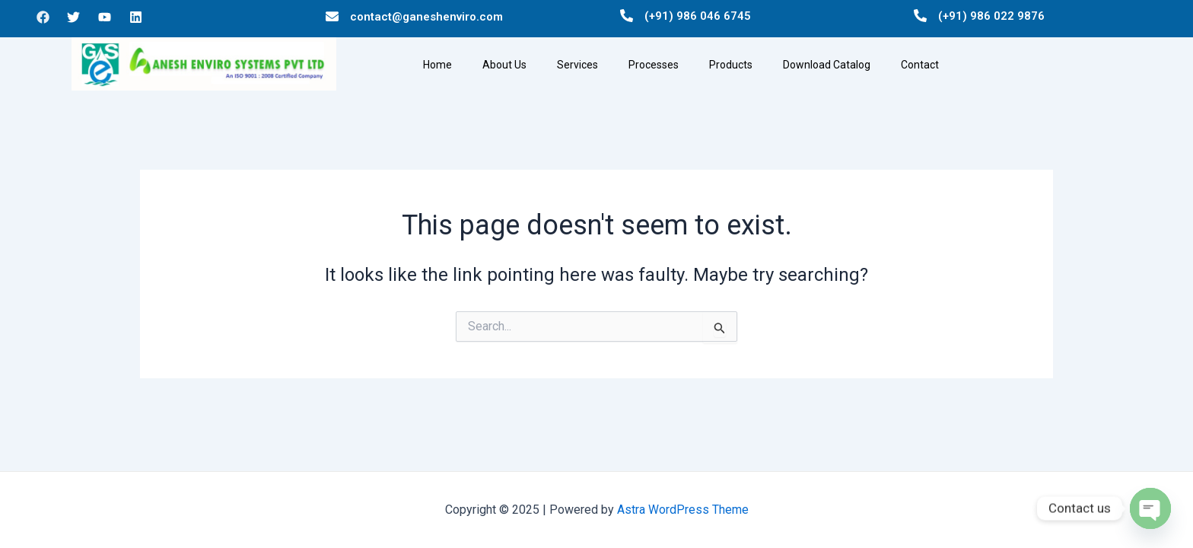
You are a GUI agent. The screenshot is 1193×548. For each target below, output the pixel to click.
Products (730, 65)
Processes (653, 65)
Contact (920, 65)
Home (437, 65)
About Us (504, 65)
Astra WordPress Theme (683, 509)
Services (577, 65)
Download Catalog (826, 65)
